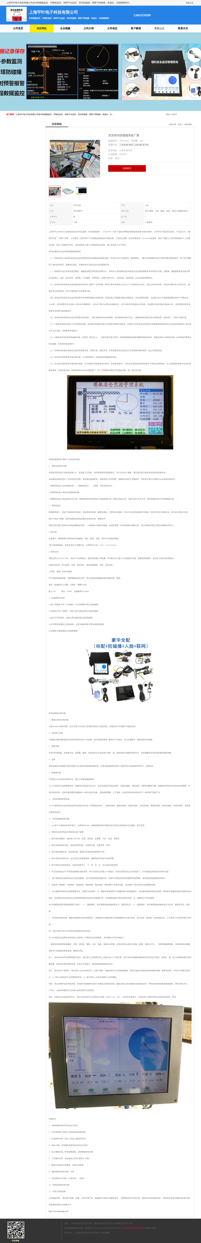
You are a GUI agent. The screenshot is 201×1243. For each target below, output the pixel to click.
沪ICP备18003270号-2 (112, 1228)
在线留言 (127, 168)
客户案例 (136, 28)
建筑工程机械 (135, 145)
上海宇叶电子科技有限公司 (133, 1228)
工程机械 (123, 145)
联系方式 (183, 28)
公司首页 (18, 28)
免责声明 (88, 1233)
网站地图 (106, 1233)
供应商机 (42, 28)
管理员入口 (97, 1233)
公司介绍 (89, 28)
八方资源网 (79, 1233)
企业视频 (65, 28)
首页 (180, 124)
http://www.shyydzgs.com (58, 1211)
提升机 (145, 145)
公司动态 (112, 28)
